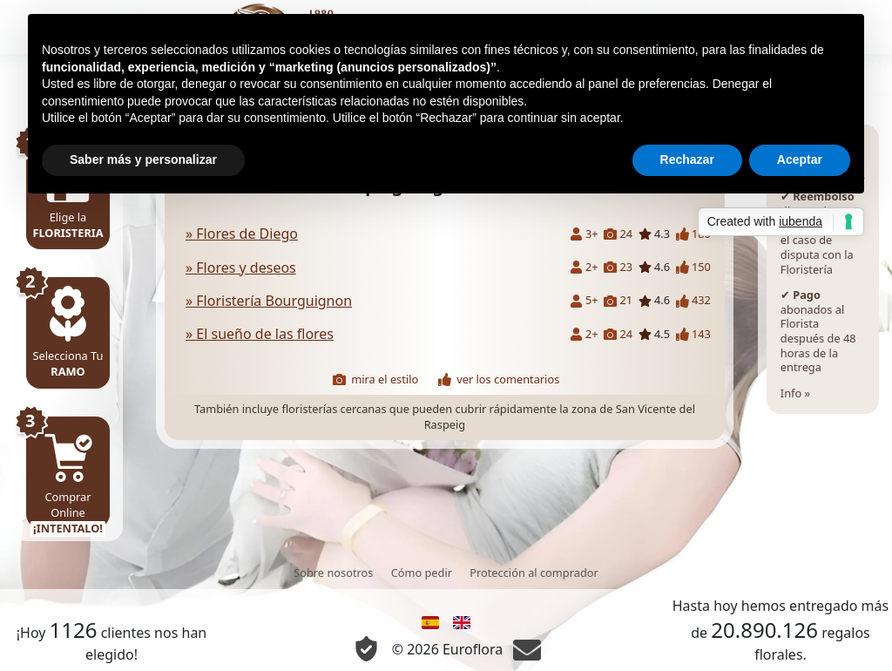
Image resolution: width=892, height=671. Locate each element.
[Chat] (527, 649)
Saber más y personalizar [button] (143, 159)
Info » (822, 269)
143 (693, 334)
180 (693, 234)
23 (618, 267)
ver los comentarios (499, 379)
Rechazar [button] (687, 159)
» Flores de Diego (242, 233)
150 (693, 267)
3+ (584, 234)
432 (693, 300)
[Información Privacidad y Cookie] (366, 649)
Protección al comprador (534, 572)
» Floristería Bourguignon (269, 300)
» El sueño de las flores (260, 333)
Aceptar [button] (799, 159)
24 (618, 234)
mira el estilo (375, 379)
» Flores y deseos (241, 267)
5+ (584, 300)
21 (618, 300)
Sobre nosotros (333, 572)
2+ (584, 267)
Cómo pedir (421, 572)
